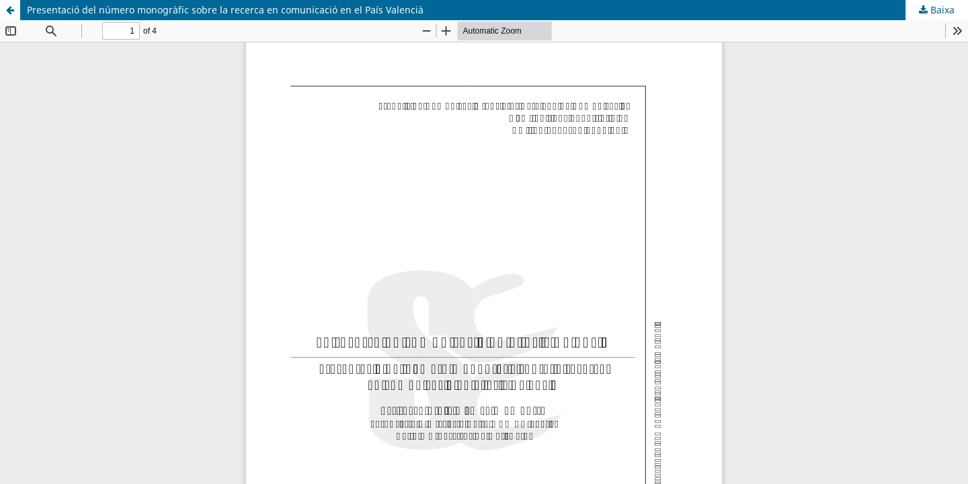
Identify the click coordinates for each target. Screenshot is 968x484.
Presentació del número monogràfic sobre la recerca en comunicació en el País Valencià (225, 9)
